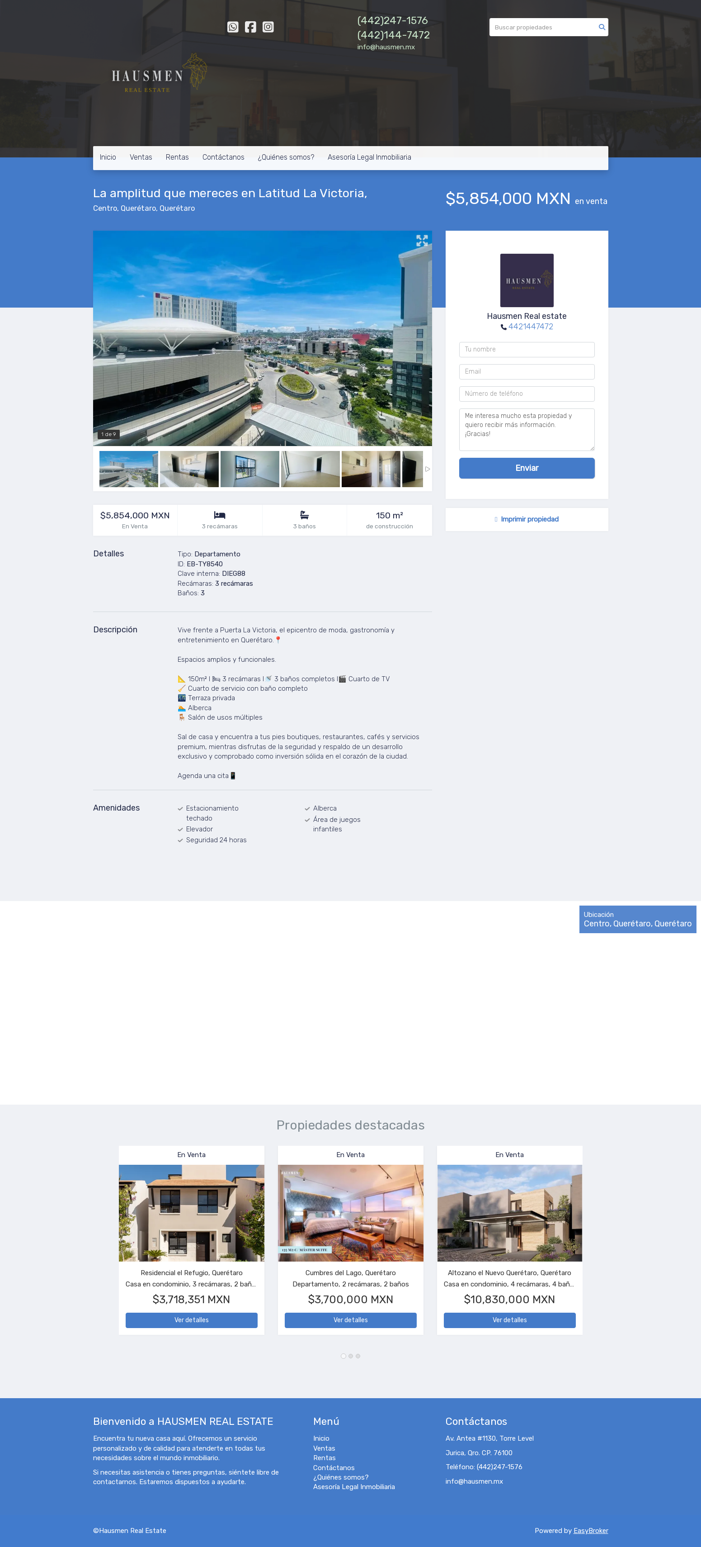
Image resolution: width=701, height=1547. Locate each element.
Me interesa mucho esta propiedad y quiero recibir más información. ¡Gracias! (527, 429)
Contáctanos (223, 157)
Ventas (141, 157)
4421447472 (530, 327)
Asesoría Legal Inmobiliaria (369, 157)
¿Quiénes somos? (286, 157)
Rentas (177, 157)
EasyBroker (591, 1531)
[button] (106, 1244)
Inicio (108, 157)
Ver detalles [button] (191, 1320)
